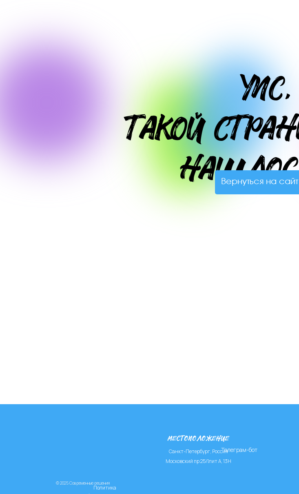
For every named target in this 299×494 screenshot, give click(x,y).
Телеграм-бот (239, 450)
